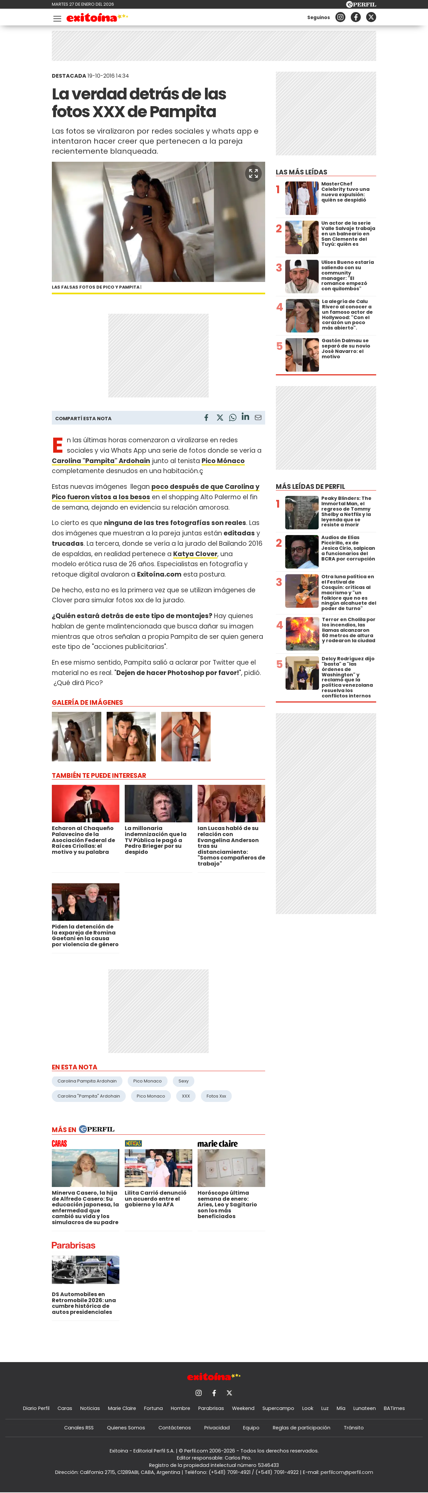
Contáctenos (174, 1427)
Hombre (180, 1408)
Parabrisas (211, 1408)
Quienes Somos (126, 1427)
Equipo (251, 1427)
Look (307, 1408)
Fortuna (153, 1408)
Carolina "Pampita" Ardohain (89, 1096)
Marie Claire (122, 1408)
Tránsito (354, 1427)
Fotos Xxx (216, 1096)
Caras (65, 1408)
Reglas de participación (301, 1427)
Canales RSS (79, 1427)
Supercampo (278, 1408)
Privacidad (217, 1427)
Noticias (90, 1408)
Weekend (243, 1408)
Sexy (184, 1081)
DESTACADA (69, 76)
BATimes (394, 1408)
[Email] (258, 419)
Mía (341, 1408)
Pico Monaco (147, 1081)
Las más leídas (301, 172)
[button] (253, 173)
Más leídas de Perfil (310, 486)
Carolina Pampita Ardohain (87, 1081)
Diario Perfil (36, 1408)
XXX (186, 1096)
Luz (325, 1408)
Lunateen (364, 1408)
